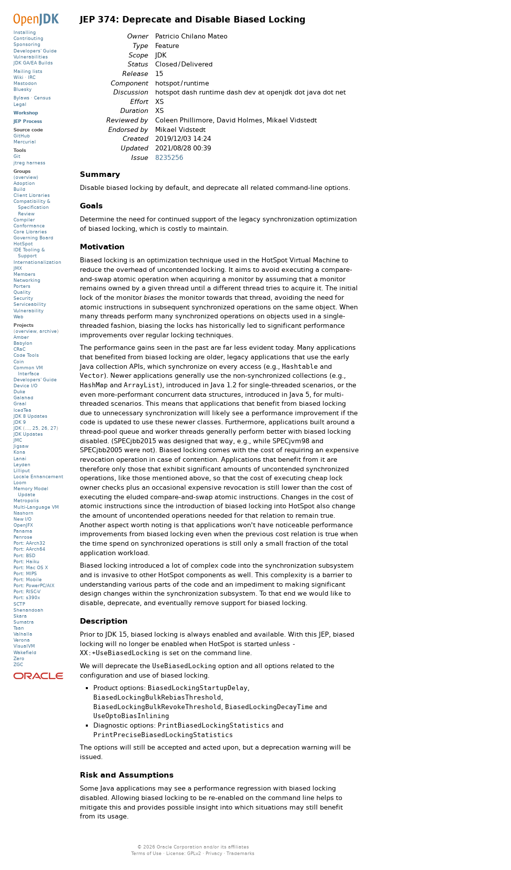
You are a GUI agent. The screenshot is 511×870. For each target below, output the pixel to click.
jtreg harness (29, 162)
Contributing (28, 38)
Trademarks (241, 853)
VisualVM (24, 646)
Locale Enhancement (38, 476)
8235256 (169, 157)
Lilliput (21, 470)
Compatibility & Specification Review (31, 207)
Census (42, 97)
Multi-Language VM (36, 507)
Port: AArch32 (29, 543)
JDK (17, 428)
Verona (21, 640)
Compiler (24, 219)
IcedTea (22, 410)
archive (48, 331)
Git (16, 156)
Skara (20, 616)
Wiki (18, 77)
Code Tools (26, 355)
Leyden (21, 464)
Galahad (23, 397)
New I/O (22, 519)
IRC (31, 77)
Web (18, 316)
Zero (18, 658)
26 (44, 428)
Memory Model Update (30, 491)
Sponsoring (26, 44)
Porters (21, 286)
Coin (18, 361)
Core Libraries (30, 231)
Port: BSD (24, 555)
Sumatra (23, 622)
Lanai (19, 458)
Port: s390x (26, 597)
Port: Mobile (27, 579)
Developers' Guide (35, 50)
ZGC (18, 664)
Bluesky (22, 89)
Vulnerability (28, 310)
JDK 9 (19, 422)
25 (35, 428)
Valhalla (22, 634)
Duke (19, 391)
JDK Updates (28, 434)
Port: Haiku (26, 561)
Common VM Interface (28, 370)
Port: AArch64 (29, 549)
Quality (21, 292)
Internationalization (37, 262)
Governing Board (33, 237)
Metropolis (26, 500)
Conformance (29, 225)
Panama (22, 531)
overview (25, 331)
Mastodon (25, 83)
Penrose (22, 537)
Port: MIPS (25, 573)
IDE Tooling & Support (29, 252)
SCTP (19, 604)
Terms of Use (146, 853)
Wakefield (24, 652)
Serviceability (29, 304)
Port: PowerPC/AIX (33, 585)
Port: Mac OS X (30, 567)
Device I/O (25, 385)
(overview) (25, 177)
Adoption (24, 183)
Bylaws (21, 97)
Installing (24, 32)
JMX (17, 268)
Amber (21, 337)
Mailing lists (27, 71)
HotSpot (23, 243)
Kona (19, 452)
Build (19, 189)
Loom (19, 482)
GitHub (21, 135)
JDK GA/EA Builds (33, 62)
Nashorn (23, 513)
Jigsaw (20, 446)
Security (23, 298)
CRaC (19, 349)
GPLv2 (194, 853)
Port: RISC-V (26, 591)
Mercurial (24, 141)
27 (53, 428)
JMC (17, 440)
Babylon (22, 343)
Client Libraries (31, 195)
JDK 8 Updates (30, 416)
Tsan (18, 628)
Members (24, 274)
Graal (19, 403)
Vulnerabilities (30, 56)
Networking (26, 280)
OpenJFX (23, 525)
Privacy (214, 853)
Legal (19, 104)
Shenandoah (28, 610)
